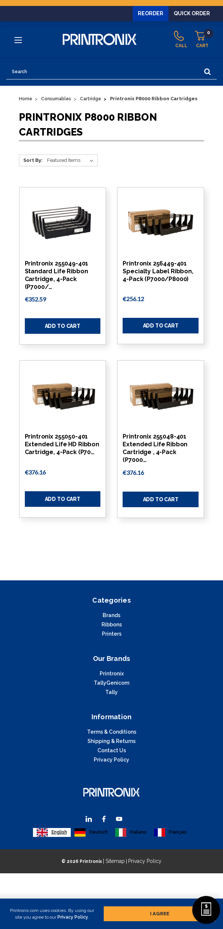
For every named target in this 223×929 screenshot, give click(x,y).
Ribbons (111, 625)
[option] (91, 832)
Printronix (112, 674)
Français (170, 832)
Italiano (131, 832)
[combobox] (52, 832)
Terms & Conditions (111, 732)
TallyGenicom (111, 683)
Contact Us (111, 750)
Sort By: (33, 160)
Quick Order (192, 13)
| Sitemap (114, 861)
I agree (159, 912)
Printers (112, 634)
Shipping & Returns (111, 741)
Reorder (150, 13)
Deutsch (91, 832)
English (52, 832)
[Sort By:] (71, 160)
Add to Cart (62, 326)
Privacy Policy (72, 915)
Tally (111, 692)
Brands (111, 615)
